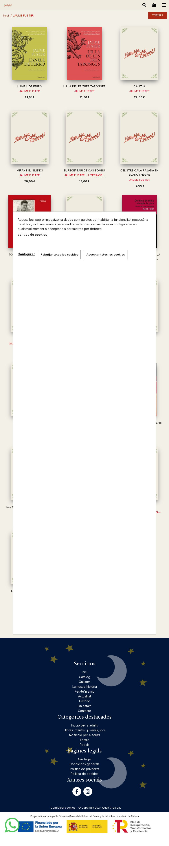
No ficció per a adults (84, 735)
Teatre (84, 740)
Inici (84, 672)
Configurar (26, 254)
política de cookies (32, 234)
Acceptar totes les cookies (105, 254)
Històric (84, 701)
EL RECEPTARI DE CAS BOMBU (84, 170)
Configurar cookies (63, 807)
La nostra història (84, 686)
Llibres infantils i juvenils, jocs (85, 730)
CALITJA (139, 86)
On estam (84, 706)
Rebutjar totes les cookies (59, 254)
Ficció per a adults (84, 725)
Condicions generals (84, 764)
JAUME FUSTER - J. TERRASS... (84, 175)
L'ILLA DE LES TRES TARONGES (84, 86)
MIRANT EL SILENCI (30, 170)
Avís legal (84, 759)
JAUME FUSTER (29, 91)
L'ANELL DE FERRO (29, 86)
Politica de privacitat (84, 769)
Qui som (84, 682)
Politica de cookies (84, 774)
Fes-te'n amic (84, 691)
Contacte (84, 711)
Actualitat (84, 696)
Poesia (85, 745)
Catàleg (84, 677)
